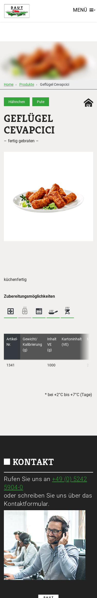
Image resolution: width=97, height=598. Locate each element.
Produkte (26, 84)
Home (8, 84)
